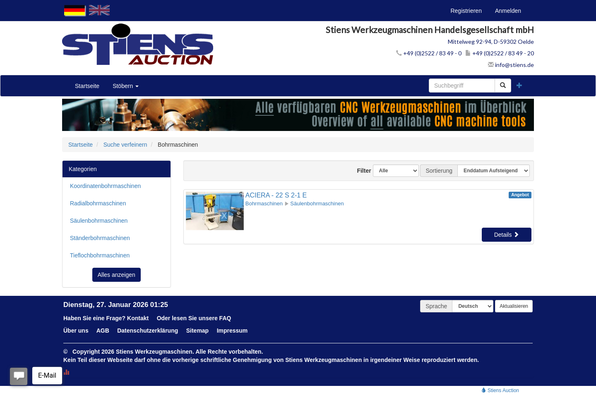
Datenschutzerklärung (147, 330)
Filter (361, 170)
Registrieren (465, 10)
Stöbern (126, 86)
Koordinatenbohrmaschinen (105, 186)
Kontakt (138, 318)
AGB (102, 330)
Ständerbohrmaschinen (100, 238)
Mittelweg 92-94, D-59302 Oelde (491, 41)
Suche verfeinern (125, 144)
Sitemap (197, 330)
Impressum (232, 330)
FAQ (225, 318)
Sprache (436, 306)
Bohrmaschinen (264, 203)
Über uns (76, 330)
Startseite (87, 86)
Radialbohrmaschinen (98, 203)
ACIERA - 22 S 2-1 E (276, 195)
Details (506, 234)
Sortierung (438, 170)
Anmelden (508, 10)
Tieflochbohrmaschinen (100, 255)
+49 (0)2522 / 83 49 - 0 (428, 53)
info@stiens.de (511, 64)
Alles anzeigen (116, 274)
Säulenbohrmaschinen (98, 220)
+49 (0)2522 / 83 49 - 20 (499, 53)
